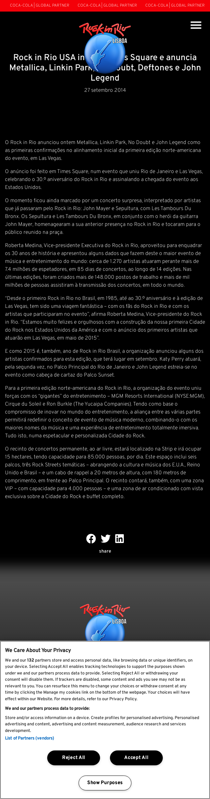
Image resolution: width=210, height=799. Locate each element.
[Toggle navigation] (196, 26)
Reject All (73, 758)
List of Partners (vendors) (29, 738)
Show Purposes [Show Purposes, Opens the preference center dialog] (105, 783)
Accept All (136, 758)
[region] (105, 720)
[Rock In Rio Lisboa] (105, 49)
